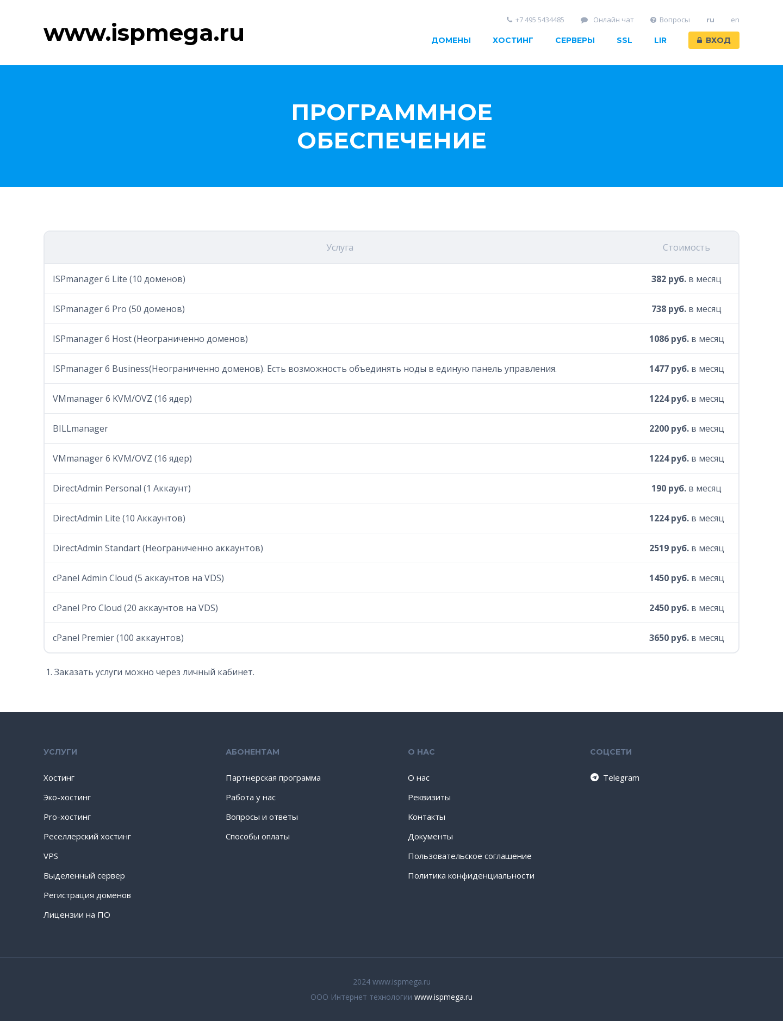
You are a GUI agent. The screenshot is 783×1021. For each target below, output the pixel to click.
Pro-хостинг (67, 816)
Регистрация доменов (87, 894)
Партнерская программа (273, 777)
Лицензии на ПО (77, 914)
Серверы (575, 40)
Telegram (614, 777)
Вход (714, 40)
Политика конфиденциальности (471, 875)
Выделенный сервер (84, 875)
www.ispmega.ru (443, 997)
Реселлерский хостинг (87, 836)
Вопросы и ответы (262, 816)
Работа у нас (251, 797)
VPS (51, 855)
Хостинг (513, 40)
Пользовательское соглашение (470, 855)
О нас (419, 777)
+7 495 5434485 (536, 19)
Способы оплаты (258, 836)
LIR (660, 40)
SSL (624, 40)
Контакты (426, 816)
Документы (430, 836)
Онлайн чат (607, 19)
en (735, 19)
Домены (451, 40)
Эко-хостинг (67, 797)
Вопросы (670, 19)
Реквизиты (429, 797)
